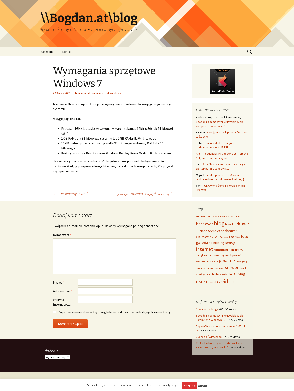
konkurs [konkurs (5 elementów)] (234, 250)
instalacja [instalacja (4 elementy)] (230, 243)
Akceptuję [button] (189, 385)
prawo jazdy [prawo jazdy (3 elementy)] (241, 261)
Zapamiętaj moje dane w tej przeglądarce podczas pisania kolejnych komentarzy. (114, 312)
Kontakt (67, 52)
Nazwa (59, 282)
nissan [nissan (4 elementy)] (208, 255)
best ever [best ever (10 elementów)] (204, 224)
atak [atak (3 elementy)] (217, 216)
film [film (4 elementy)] (231, 237)
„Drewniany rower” (70, 193)
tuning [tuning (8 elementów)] (239, 274)
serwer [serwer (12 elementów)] (232, 267)
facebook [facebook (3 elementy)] (224, 237)
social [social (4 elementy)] (242, 268)
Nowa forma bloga (207, 309)
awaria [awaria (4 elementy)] (223, 216)
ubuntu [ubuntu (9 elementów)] (203, 282)
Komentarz (62, 235)
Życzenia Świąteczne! (209, 337)
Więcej (202, 385)
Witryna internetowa (62, 301)
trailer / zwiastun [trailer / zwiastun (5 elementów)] (222, 274)
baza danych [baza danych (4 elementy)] (235, 216)
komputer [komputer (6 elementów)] (220, 249)
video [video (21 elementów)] (227, 281)
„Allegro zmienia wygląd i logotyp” (146, 193)
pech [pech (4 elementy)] (208, 261)
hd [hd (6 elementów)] (211, 242)
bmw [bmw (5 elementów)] (228, 224)
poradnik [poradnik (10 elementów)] (227, 260)
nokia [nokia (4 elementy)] (216, 255)
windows (115, 93)
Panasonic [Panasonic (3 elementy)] (200, 261)
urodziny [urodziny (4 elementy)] (215, 282)
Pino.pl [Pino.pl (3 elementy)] (215, 261)
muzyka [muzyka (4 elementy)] (200, 255)
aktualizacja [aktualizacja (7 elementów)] (205, 216)
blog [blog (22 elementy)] (219, 223)
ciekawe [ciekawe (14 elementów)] (240, 223)
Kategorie (47, 52)
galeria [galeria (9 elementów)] (202, 242)
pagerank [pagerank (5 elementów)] (226, 255)
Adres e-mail (63, 291)
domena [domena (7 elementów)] (231, 230)
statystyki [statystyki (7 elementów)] (203, 274)
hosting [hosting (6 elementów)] (218, 242)
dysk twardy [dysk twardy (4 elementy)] (202, 237)
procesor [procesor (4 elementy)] (201, 268)
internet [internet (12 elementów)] (204, 249)
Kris (198, 153)
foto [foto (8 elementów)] (244, 236)
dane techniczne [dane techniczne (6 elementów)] (212, 231)
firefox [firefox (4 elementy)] (236, 237)
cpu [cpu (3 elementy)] (197, 231)
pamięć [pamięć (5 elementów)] (236, 255)
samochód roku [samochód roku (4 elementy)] (215, 268)
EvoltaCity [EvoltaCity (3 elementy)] (214, 237)
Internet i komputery (90, 93)
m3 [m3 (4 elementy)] (242, 250)
